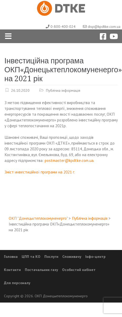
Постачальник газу (41, 269)
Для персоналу (17, 282)
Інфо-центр (95, 256)
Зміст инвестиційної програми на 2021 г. (39, 172)
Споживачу (71, 256)
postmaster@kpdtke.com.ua (69, 160)
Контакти (12, 269)
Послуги (51, 256)
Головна (11, 256)
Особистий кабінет (79, 269)
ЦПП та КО (31, 256)
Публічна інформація (63, 90)
